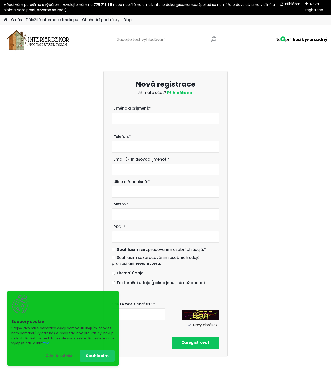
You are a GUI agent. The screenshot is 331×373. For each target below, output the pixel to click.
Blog (128, 19)
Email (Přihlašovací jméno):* (141, 159)
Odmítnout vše (59, 355)
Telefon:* (122, 136)
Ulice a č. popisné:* (132, 181)
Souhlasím (97, 356)
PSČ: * (119, 226)
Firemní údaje (130, 273)
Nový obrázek (205, 324)
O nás (16, 19)
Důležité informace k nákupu (52, 19)
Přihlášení (293, 3)
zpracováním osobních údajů (174, 249)
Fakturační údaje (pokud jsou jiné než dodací (161, 282)
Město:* (121, 204)
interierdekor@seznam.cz (176, 4)
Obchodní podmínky (101, 19)
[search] (213, 41)
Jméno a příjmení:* (132, 108)
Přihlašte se (180, 93)
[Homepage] (5, 20)
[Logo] (38, 39)
